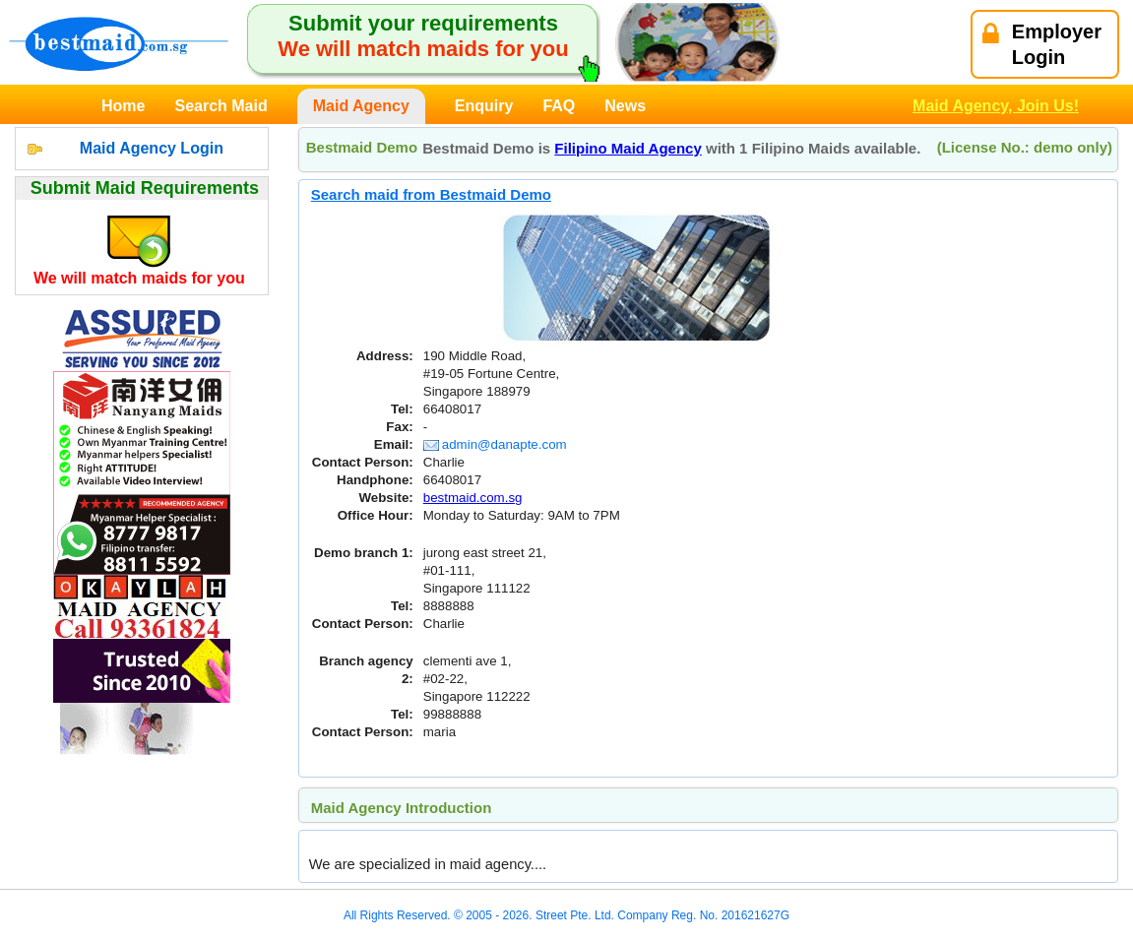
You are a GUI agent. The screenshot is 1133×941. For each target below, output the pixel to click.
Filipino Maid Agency (627, 148)
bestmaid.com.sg (473, 497)
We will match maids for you (139, 278)
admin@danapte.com (495, 444)
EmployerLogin (1042, 44)
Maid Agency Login (151, 148)
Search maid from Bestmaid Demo (431, 194)
